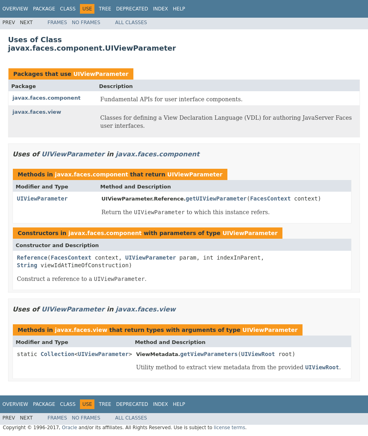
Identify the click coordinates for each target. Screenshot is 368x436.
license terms (229, 427)
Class (68, 9)
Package (44, 9)
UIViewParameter (100, 74)
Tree (105, 9)
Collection (57, 354)
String (27, 265)
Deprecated (132, 9)
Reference (32, 257)
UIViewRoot (258, 354)
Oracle (69, 427)
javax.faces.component (46, 98)
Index (160, 9)
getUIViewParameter (216, 198)
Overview (15, 9)
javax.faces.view (36, 112)
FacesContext (270, 198)
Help (179, 9)
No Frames (86, 22)
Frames (57, 22)
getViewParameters (208, 354)
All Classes (131, 22)
